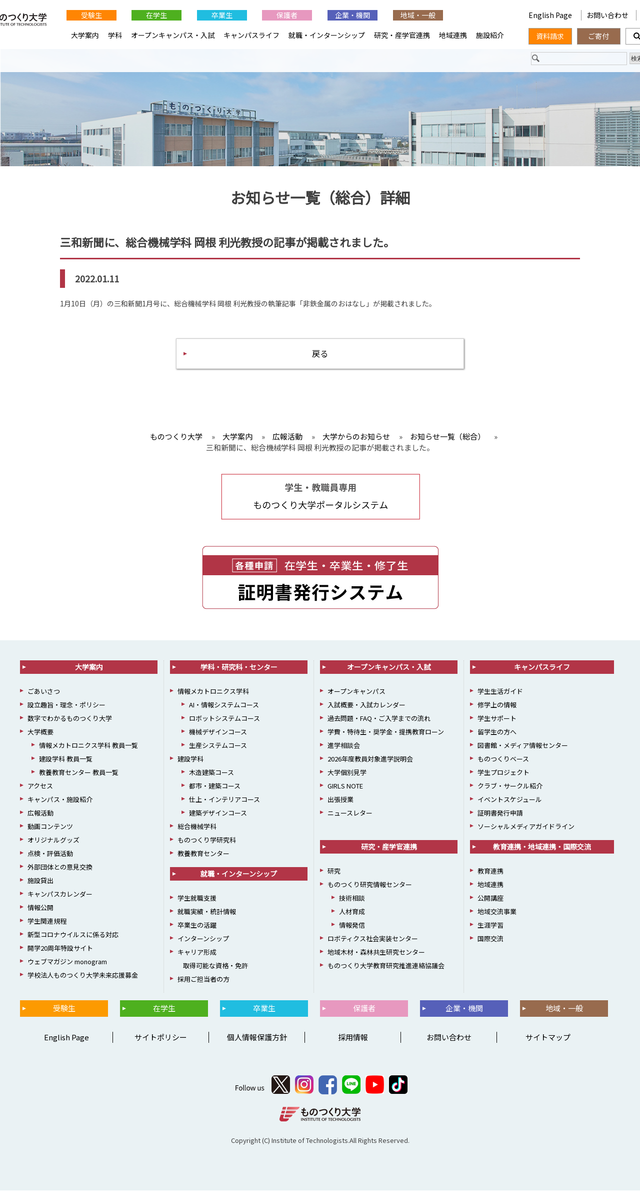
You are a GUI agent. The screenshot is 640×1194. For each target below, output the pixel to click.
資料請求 (550, 36)
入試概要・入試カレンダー (367, 708)
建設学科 (191, 762)
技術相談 (352, 901)
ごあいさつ (44, 694)
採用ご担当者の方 (204, 982)
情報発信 (352, 928)
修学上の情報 (497, 708)
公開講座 (491, 901)
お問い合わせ (607, 15)
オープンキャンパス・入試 (172, 35)
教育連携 (491, 874)
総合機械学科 (197, 830)
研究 (334, 874)
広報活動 (41, 816)
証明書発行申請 (500, 816)
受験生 (91, 15)
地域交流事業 (497, 915)
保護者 (287, 15)
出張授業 (341, 803)
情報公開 (41, 911)
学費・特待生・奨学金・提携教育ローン (386, 735)
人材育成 (352, 915)
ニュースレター (350, 816)
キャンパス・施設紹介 (60, 803)
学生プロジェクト (504, 775)
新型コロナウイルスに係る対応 (73, 938)
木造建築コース (211, 775)
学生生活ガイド (500, 694)
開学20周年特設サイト (60, 951)
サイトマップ (548, 1040)
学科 (115, 35)
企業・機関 (352, 15)
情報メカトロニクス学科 (213, 694)
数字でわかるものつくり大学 (70, 721)
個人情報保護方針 (257, 1040)
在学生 (156, 15)
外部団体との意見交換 (60, 870)
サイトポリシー (160, 1040)
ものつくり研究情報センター (370, 888)
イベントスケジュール (510, 803)
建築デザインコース (218, 816)
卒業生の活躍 (197, 928)
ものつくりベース (503, 762)
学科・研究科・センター (239, 670)
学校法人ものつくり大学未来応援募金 (83, 978)
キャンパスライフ (252, 35)
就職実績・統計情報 (207, 915)
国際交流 (491, 942)
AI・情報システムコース (224, 708)
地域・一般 (418, 15)
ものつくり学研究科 (207, 843)
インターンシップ (203, 942)
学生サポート (497, 721)
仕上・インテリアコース (224, 803)
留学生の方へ (497, 735)
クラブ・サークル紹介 (510, 789)
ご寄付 (598, 36)
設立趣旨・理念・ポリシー (67, 708)
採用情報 (353, 1040)
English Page (551, 15)
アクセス (40, 789)
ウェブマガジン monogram (67, 965)
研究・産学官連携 (402, 35)
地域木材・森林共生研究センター (376, 955)
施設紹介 (490, 35)
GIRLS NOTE (345, 789)
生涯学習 (491, 928)
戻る (320, 355)
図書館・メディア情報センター (523, 748)
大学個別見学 (347, 775)
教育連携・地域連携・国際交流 (542, 850)
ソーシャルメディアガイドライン (526, 830)
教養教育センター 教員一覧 (78, 775)
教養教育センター (204, 857)
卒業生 (222, 15)
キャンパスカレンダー (60, 897)
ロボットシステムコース (224, 721)
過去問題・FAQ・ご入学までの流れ (379, 721)
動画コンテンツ (50, 830)
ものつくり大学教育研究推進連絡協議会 (386, 969)
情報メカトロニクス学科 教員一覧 (88, 748)
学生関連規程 (47, 924)
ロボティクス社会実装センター (373, 942)
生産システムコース (218, 748)
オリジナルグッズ (54, 843)
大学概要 (41, 735)
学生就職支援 (197, 901)
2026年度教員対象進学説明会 (370, 762)
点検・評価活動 (50, 857)
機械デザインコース (218, 735)
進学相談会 (344, 748)
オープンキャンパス (357, 694)
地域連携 (453, 35)
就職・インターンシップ (326, 35)
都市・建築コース (214, 789)
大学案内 (85, 35)
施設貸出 (41, 884)
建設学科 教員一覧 (65, 762)
